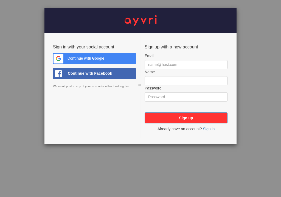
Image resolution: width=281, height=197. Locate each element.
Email (149, 56)
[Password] (186, 97)
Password (153, 88)
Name (150, 72)
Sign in (209, 129)
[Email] (186, 64)
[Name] (186, 80)
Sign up (186, 118)
